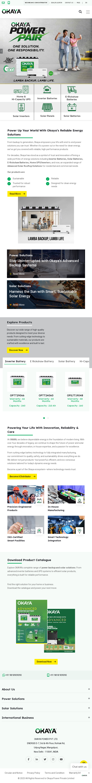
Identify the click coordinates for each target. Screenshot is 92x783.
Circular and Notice (14, 773)
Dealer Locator (56, 2)
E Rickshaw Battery (42, 361)
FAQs (78, 2)
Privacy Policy (33, 773)
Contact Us (69, 2)
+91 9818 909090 (58, 675)
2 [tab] (47, 418)
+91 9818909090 (13, 675)
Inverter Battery (15, 361)
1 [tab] (43, 418)
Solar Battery (66, 361)
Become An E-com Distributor (36, 2)
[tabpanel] (17, 389)
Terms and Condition (54, 773)
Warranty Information (79, 773)
